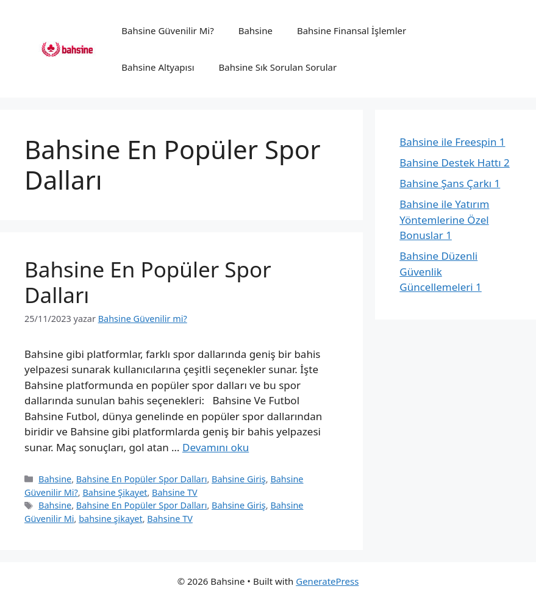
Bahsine (255, 30)
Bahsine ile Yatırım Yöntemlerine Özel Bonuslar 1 (444, 219)
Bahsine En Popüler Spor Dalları (147, 282)
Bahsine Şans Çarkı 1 (449, 183)
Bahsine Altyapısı (157, 67)
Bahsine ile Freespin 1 (452, 142)
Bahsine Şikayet (114, 492)
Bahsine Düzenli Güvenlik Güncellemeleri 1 (440, 271)
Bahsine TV (175, 492)
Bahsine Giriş (239, 479)
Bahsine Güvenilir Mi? (167, 30)
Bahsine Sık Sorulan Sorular (278, 67)
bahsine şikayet (111, 518)
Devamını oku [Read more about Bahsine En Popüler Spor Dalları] (215, 447)
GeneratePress (327, 581)
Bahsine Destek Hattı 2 (454, 162)
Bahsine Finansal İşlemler (351, 30)
